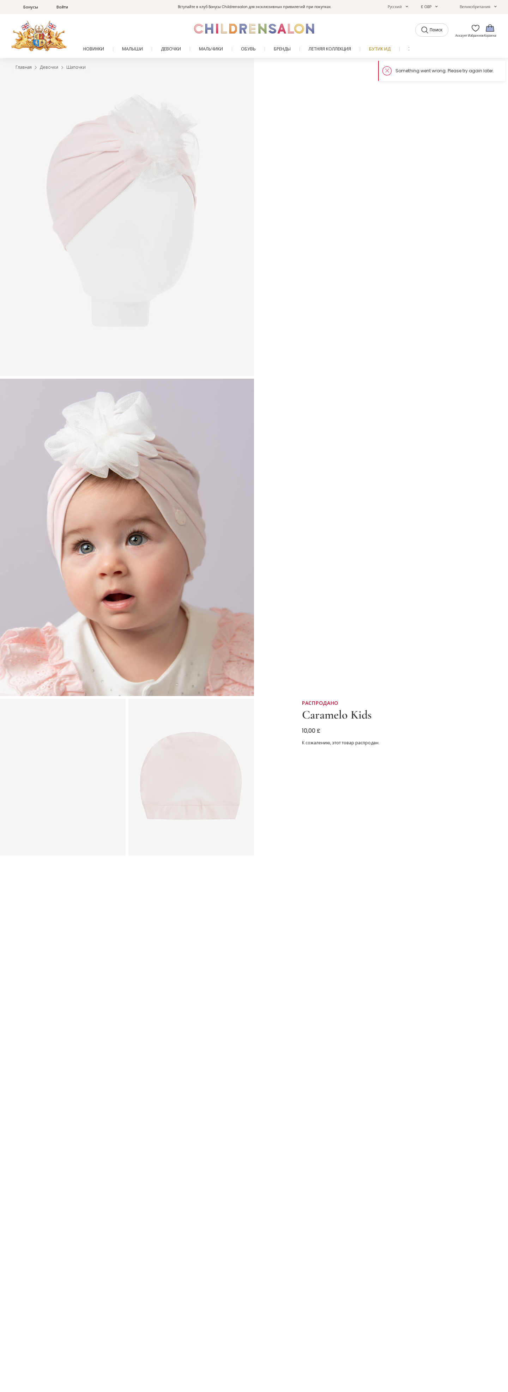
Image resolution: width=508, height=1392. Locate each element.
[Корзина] (490, 30)
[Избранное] (473, 30)
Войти (58, 7)
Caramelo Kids (336, 715)
